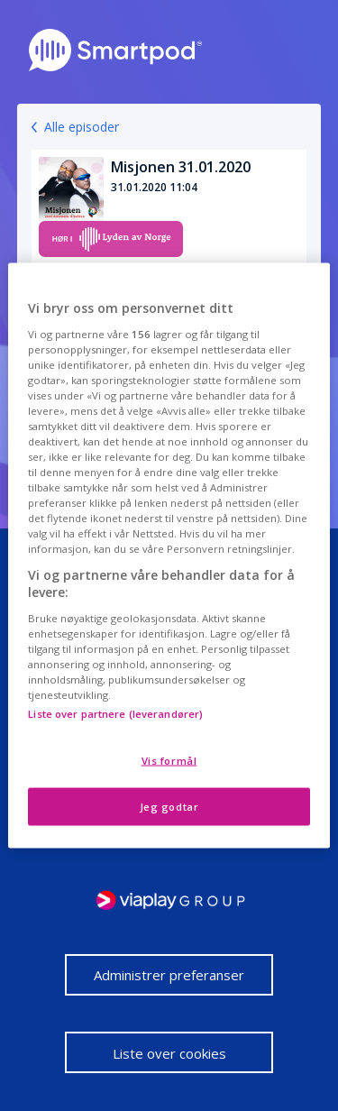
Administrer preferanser (169, 975)
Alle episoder (81, 126)
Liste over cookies (169, 1053)
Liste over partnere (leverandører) (115, 714)
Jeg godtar (169, 806)
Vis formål (169, 760)
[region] (168, 556)
